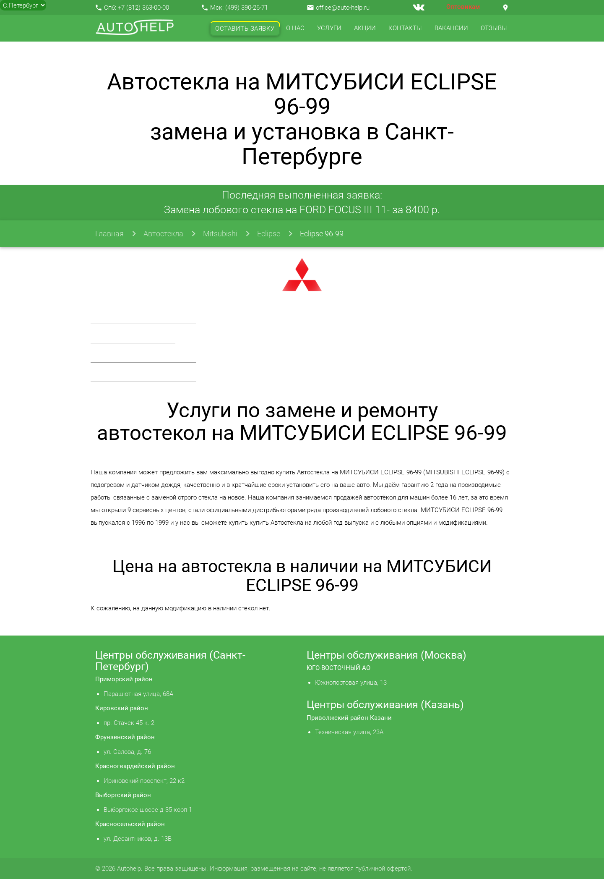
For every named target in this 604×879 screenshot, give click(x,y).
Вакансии (451, 28)
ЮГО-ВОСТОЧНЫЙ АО (338, 668)
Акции (365, 28)
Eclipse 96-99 (322, 233)
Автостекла (163, 233)
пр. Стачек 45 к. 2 (129, 723)
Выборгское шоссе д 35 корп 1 (148, 810)
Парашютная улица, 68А (138, 694)
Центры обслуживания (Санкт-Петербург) (170, 660)
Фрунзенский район (125, 737)
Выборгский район (123, 795)
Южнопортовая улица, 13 (351, 682)
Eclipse (268, 233)
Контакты (405, 28)
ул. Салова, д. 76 (127, 752)
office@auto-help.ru (343, 7)
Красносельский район (130, 824)
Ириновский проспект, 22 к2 (144, 781)
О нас (295, 28)
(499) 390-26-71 (246, 7)
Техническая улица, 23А (349, 732)
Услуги (329, 28)
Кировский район (121, 708)
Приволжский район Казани (349, 718)
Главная (109, 233)
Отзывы (494, 28)
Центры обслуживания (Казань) (385, 704)
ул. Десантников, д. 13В (138, 838)
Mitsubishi (220, 233)
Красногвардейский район (135, 766)
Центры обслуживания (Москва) (386, 655)
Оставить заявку (245, 28)
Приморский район (124, 679)
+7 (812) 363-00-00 (143, 7)
